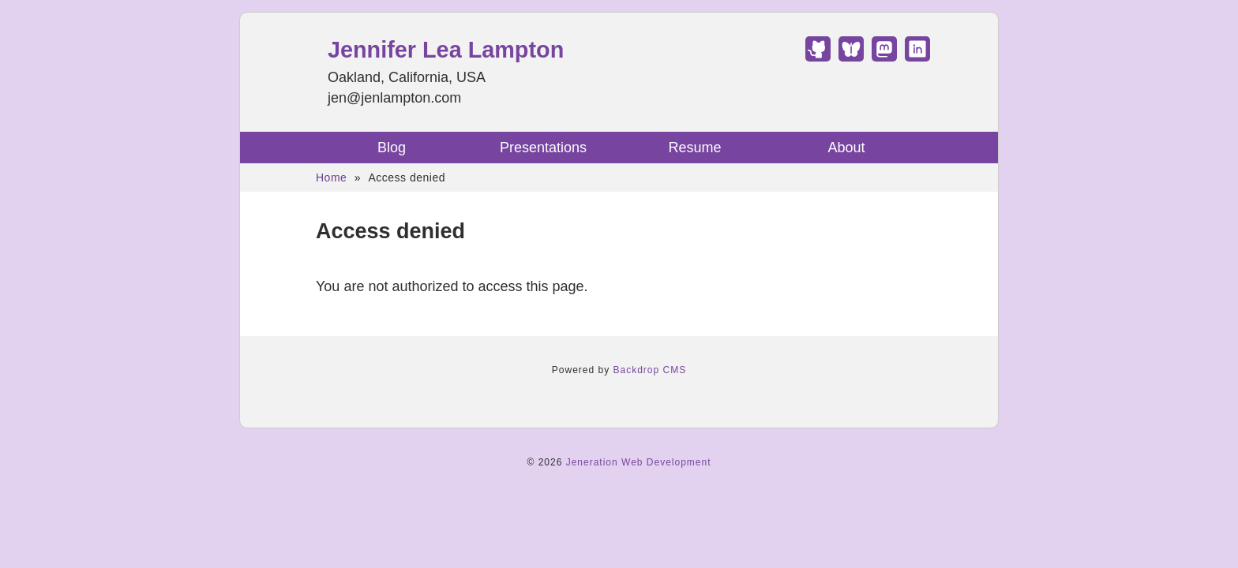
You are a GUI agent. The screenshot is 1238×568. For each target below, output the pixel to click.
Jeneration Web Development (638, 462)
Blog (391, 147)
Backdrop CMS (650, 370)
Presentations (543, 147)
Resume (694, 147)
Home (331, 177)
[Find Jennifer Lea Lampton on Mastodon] (884, 57)
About (846, 147)
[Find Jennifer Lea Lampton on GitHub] (818, 57)
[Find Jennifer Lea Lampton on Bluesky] (851, 57)
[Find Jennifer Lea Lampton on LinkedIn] (917, 57)
